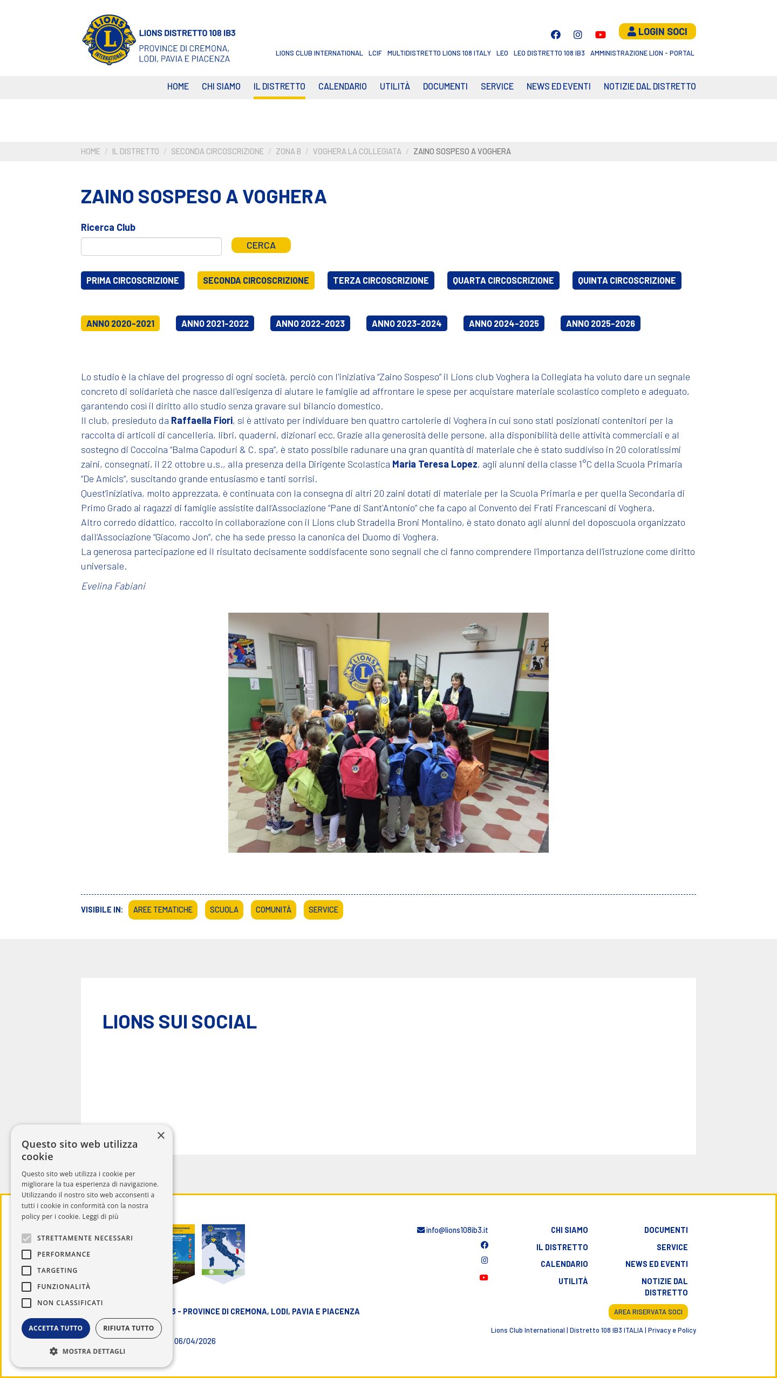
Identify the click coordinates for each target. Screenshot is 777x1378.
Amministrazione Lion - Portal (642, 53)
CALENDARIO (342, 86)
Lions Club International (319, 53)
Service (497, 86)
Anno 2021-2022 (215, 323)
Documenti (445, 86)
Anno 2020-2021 (120, 323)
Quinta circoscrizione (627, 280)
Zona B (288, 151)
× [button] (160, 1136)
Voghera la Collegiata (357, 151)
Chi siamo (221, 86)
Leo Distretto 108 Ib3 (549, 53)
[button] (92, 1351)
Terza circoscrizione (381, 280)
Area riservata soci (648, 1311)
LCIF (375, 53)
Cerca (261, 245)
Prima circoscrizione (132, 280)
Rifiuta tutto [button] (128, 1328)
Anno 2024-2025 (504, 323)
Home (178, 86)
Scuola (224, 909)
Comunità (273, 909)
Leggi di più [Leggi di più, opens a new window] (101, 1216)
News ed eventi (559, 86)
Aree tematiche (163, 909)
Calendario (564, 1264)
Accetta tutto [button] (56, 1328)
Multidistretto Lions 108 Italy (439, 53)
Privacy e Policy (672, 1330)
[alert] (92, 1246)
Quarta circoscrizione (503, 280)
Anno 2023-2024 (407, 323)
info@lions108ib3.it (452, 1230)
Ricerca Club (108, 227)
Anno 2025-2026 (600, 323)
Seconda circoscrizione (217, 151)
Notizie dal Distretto (650, 86)
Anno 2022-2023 (310, 323)
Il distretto (279, 86)
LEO (502, 53)
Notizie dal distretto (665, 1287)
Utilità (395, 86)
